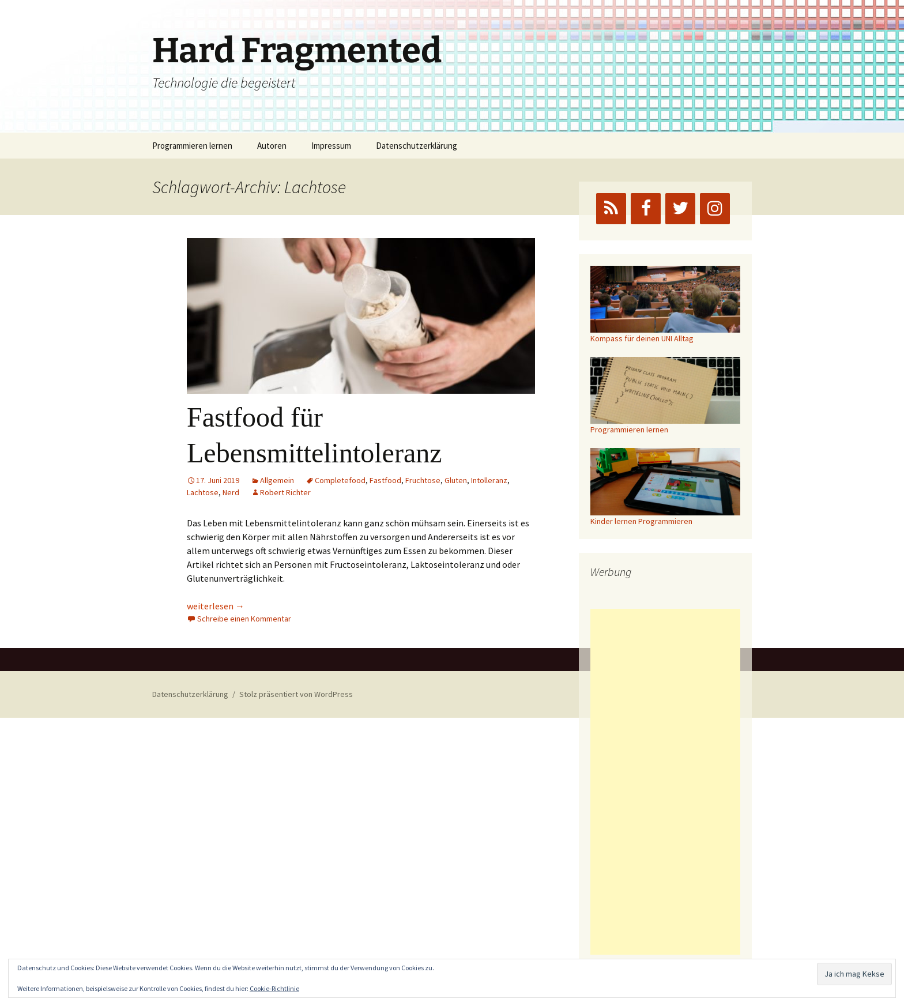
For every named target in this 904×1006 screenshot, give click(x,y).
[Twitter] (680, 208)
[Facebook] (646, 208)
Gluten (456, 480)
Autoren (272, 145)
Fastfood (385, 480)
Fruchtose (422, 480)
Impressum (331, 145)
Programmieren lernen (192, 145)
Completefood (340, 480)
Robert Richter (285, 492)
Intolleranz (489, 480)
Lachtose (203, 492)
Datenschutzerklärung (416, 145)
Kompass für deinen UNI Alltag (642, 338)
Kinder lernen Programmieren (641, 521)
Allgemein (277, 480)
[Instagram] (715, 208)
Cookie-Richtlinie (274, 988)
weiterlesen (215, 606)
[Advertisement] (665, 782)
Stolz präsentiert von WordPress (296, 694)
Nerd (231, 492)
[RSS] (611, 208)
